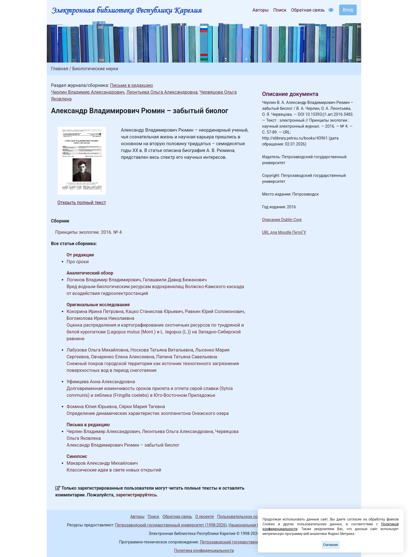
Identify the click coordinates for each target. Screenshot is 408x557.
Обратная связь (308, 10)
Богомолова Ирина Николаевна (100, 318)
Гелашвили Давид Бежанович (175, 279)
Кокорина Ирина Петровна (95, 311)
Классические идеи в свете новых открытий (114, 470)
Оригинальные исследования (98, 304)
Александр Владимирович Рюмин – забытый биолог (123, 445)
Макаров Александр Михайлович (102, 463)
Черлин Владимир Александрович (87, 92)
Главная (59, 68)
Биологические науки (95, 68)
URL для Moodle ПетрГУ (284, 232)
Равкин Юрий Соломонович (214, 311)
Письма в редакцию (131, 85)
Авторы (260, 10)
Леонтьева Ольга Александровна (161, 92)
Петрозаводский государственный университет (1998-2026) (171, 525)
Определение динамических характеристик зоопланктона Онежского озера (148, 413)
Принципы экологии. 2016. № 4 (88, 232)
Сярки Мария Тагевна (142, 406)
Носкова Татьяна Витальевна (162, 350)
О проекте (204, 516)
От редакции (80, 255)
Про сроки (78, 261)
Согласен (330, 545)
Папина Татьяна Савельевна (186, 356)
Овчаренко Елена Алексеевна (122, 356)
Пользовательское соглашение (246, 516)
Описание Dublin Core (282, 219)
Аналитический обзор (90, 273)
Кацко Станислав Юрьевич (154, 311)
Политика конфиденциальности (204, 550)
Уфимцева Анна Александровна (101, 381)
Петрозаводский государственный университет (244, 542)
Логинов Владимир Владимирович (104, 279)
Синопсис (77, 456)
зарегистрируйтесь (136, 495)
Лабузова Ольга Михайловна (97, 350)
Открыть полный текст (82, 202)
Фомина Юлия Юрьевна (92, 406)
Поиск (279, 10)
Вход (348, 9)
